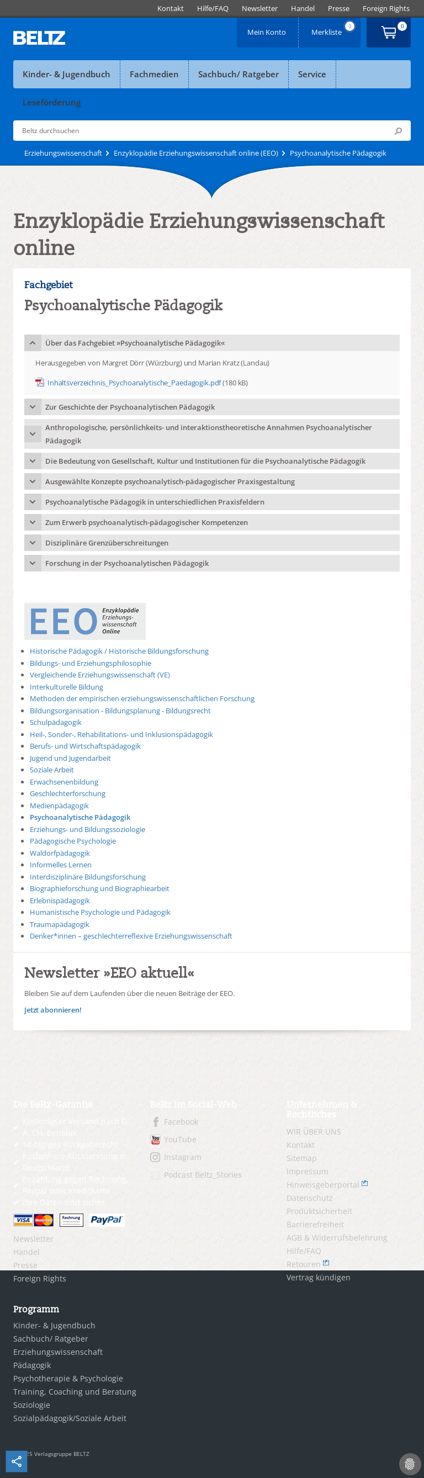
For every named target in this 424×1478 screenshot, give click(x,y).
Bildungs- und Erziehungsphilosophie (90, 663)
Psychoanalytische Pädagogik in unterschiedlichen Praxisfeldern (154, 502)
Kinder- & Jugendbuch (66, 74)
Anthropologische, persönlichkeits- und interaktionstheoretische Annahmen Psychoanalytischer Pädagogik (208, 434)
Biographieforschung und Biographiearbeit (99, 888)
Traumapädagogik (59, 924)
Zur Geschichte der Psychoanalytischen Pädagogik (130, 407)
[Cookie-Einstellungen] (410, 1464)
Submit (398, 131)
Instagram (183, 1157)
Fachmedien (154, 74)
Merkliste (334, 28)
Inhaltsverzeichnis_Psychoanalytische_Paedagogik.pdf (134, 383)
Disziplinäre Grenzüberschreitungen (106, 543)
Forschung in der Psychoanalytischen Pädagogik (127, 563)
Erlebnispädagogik (60, 900)
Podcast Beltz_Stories (203, 1174)
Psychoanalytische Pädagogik (80, 817)
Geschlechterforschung (67, 793)
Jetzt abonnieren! (53, 1010)
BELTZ (39, 38)
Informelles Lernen (61, 865)
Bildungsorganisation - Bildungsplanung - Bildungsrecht (120, 711)
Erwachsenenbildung (64, 782)
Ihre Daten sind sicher (64, 1202)
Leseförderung (52, 102)
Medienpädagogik (59, 805)
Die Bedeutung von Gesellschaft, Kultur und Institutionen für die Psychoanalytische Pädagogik (205, 461)
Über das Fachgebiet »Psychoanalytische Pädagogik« (135, 343)
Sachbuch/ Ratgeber (238, 74)
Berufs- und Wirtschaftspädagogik (85, 746)
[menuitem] (170, 8)
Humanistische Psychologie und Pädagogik (100, 912)
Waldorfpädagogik (60, 853)
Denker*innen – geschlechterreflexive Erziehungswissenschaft (131, 936)
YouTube (180, 1139)
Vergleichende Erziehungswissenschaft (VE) (100, 675)
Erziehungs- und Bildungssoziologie (87, 829)
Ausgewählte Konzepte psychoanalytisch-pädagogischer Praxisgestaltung (170, 481)
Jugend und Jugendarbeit (70, 758)
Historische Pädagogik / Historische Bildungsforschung (119, 651)
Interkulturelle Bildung (66, 687)
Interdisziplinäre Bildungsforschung (88, 877)
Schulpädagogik (56, 722)
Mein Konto (268, 28)
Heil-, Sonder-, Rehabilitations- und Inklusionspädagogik (121, 734)
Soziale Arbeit (52, 770)
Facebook (181, 1121)
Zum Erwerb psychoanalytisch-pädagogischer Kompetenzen (146, 522)
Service (312, 74)
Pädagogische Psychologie (73, 841)
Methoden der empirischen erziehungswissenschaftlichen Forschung (142, 698)
